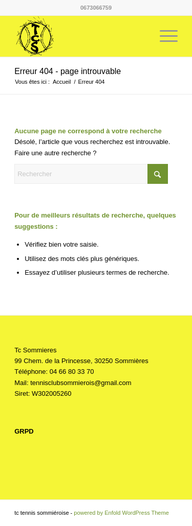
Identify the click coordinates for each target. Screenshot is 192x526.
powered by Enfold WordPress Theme (121, 513)
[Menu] (164, 36)
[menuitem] (164, 36)
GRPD (24, 431)
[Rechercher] (91, 174)
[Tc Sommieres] (79, 36)
